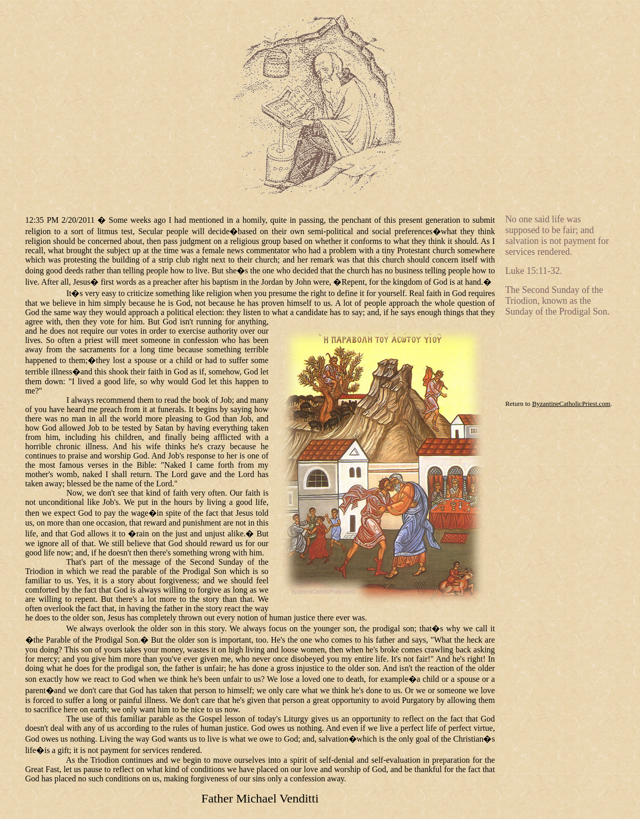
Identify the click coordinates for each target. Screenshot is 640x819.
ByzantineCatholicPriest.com (571, 403)
